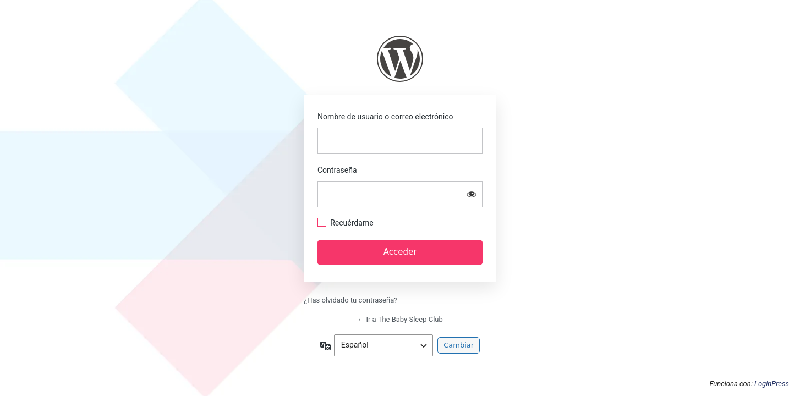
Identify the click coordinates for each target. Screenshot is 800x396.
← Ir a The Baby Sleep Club (400, 319)
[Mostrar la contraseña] (472, 194)
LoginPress (771, 384)
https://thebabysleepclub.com (400, 59)
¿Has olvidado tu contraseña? (350, 300)
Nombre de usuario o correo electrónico (385, 116)
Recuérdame (351, 222)
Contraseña (337, 170)
